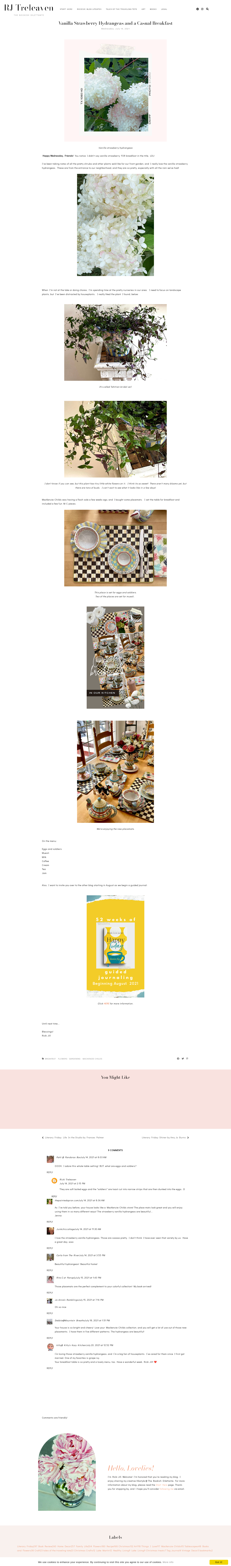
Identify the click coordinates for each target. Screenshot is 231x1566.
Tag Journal (174, 1550)
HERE (107, 1003)
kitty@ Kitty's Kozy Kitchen (71, 1345)
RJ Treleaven (29, 8)
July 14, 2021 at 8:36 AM (91, 1200)
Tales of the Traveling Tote (121, 9)
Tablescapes (193, 1546)
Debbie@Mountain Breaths (70, 1320)
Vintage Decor (190, 1550)
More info (168, 1562)
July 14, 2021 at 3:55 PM (92, 1255)
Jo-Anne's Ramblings (66, 1299)
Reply (50, 1172)
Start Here (66, 9)
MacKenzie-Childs (92, 1058)
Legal (164, 9)
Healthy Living (121, 1550)
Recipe (112, 1546)
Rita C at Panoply (66, 1277)
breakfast (50, 1058)
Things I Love (150, 1546)
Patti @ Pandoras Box (68, 1157)
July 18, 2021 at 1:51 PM (97, 1320)
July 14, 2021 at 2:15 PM (72, 1183)
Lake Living (138, 1550)
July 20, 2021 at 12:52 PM (99, 1345)
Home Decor (66, 1546)
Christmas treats (156, 1550)
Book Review (47, 1546)
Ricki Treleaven (68, 1179)
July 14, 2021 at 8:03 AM (93, 1157)
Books (153, 9)
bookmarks (206, 1550)
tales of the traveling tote (58, 1550)
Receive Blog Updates (89, 9)
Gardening (74, 1058)
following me (167, 1488)
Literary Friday (27, 1546)
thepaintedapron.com (66, 1200)
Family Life (84, 1546)
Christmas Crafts (84, 1550)
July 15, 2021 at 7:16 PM (91, 1299)
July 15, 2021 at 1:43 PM (88, 1277)
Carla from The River (67, 1255)
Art (143, 9)
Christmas (126, 1546)
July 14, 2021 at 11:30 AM (88, 1229)
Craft (39, 1550)
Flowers (62, 1058)
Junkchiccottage (65, 1229)
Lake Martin (104, 1550)
